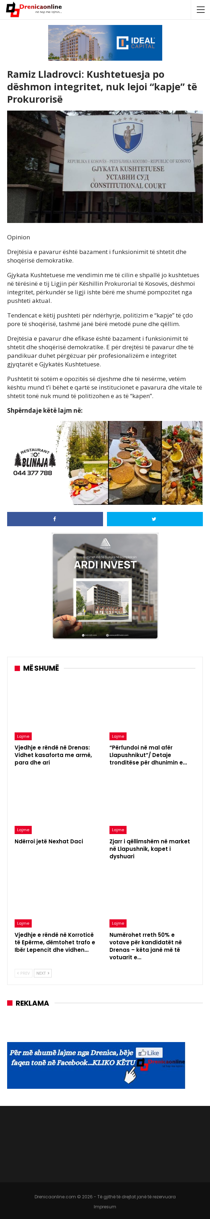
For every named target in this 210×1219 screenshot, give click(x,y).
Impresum (105, 1207)
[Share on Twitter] (155, 519)
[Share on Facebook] (55, 519)
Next (42, 973)
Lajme (23, 736)
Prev (23, 973)
